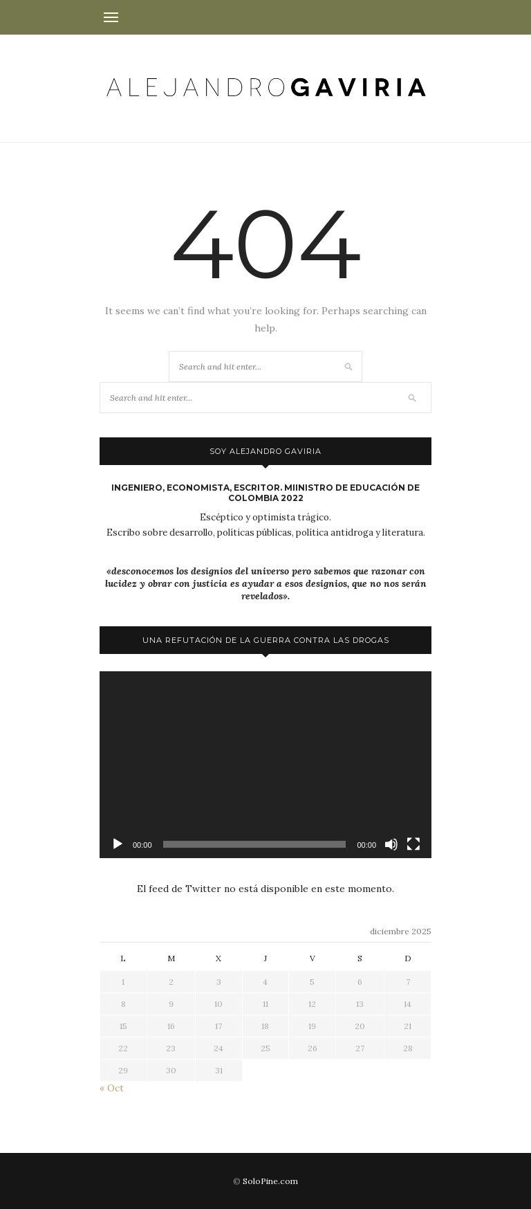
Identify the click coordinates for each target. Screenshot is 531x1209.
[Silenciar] (391, 844)
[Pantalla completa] (413, 844)
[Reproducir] (117, 844)
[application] (265, 764)
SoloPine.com (270, 1181)
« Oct (112, 1088)
